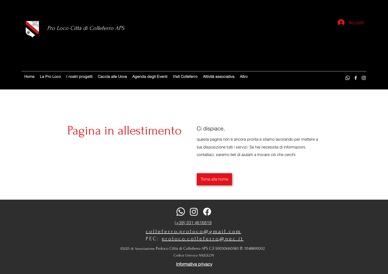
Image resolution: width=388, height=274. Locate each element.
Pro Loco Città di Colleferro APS (85, 28)
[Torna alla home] (214, 179)
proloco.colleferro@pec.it (203, 239)
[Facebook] (355, 78)
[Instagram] (363, 78)
